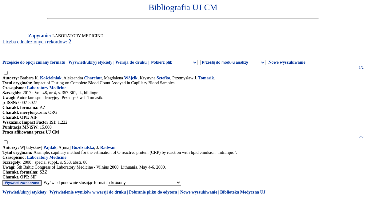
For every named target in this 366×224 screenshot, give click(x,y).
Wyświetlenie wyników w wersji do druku (88, 192)
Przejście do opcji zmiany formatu (34, 62)
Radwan (108, 147)
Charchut (93, 78)
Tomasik (206, 78)
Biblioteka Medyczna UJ (242, 192)
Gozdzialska (83, 147)
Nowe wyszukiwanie (286, 62)
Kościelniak (51, 78)
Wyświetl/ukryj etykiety (90, 62)
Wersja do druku (131, 62)
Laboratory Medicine (46, 88)
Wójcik (131, 78)
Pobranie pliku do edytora (153, 192)
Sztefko (163, 78)
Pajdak (50, 147)
